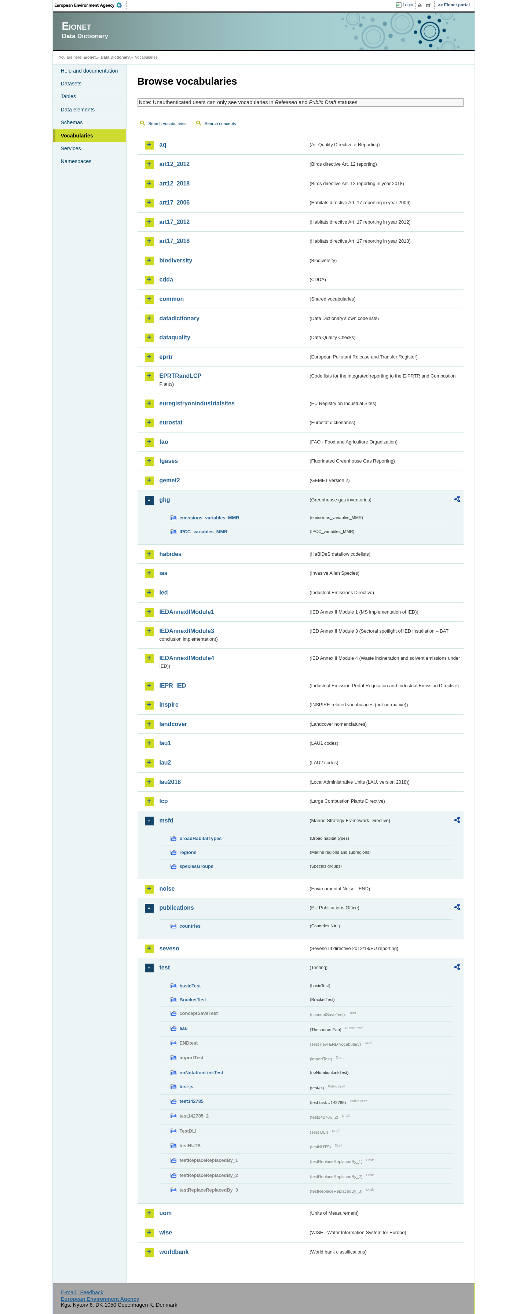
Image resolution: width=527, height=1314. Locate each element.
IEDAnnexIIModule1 (187, 612)
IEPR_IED (173, 685)
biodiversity (176, 260)
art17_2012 (175, 222)
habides (171, 554)
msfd (166, 820)
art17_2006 (175, 202)
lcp (164, 801)
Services (71, 148)
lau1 (165, 743)
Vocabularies (77, 136)
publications (177, 908)
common (172, 299)
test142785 (192, 1101)
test (165, 967)
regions (188, 852)
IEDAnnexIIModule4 (187, 658)
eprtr (166, 357)
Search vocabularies (168, 123)
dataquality (175, 337)
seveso (169, 948)
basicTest (190, 986)
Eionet (90, 57)
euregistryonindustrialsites (197, 403)
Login (408, 5)
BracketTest (193, 999)
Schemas (72, 122)
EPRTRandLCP (181, 376)
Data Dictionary (115, 57)
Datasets (71, 84)
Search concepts (220, 123)
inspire (169, 705)
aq (163, 144)
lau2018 (170, 782)
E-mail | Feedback (82, 1292)
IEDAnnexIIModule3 (187, 631)
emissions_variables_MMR (209, 517)
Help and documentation (89, 71)
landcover (173, 724)
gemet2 (170, 480)
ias (164, 573)
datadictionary (180, 318)
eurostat (171, 422)
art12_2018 (175, 183)
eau (184, 1028)
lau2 (165, 762)
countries (190, 926)
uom (166, 1213)
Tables (68, 96)
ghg (165, 500)
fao (164, 442)
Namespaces (76, 161)
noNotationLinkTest (201, 1072)
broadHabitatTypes (201, 838)
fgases (169, 461)
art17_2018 (175, 241)
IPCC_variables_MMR (204, 531)
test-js (187, 1086)
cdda (166, 279)
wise (166, 1232)
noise (167, 889)
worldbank (174, 1252)
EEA (91, 5)
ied (164, 592)
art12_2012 (175, 164)
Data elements (78, 110)
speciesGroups (196, 866)
